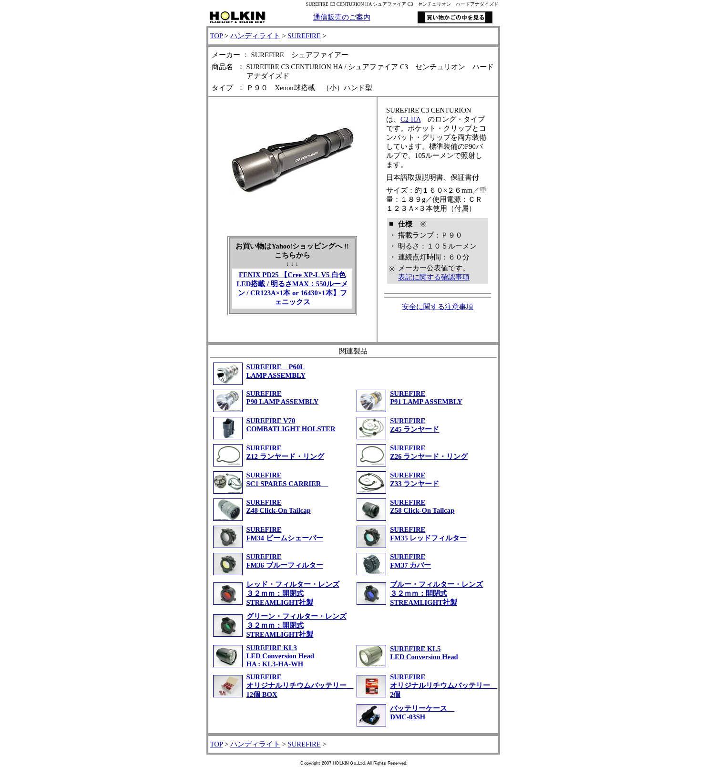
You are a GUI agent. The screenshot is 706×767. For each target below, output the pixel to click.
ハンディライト (255, 36)
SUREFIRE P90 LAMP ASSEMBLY (282, 397)
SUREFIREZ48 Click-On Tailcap (278, 506)
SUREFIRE (304, 36)
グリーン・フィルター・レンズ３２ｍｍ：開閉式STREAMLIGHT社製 (296, 625)
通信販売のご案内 (341, 17)
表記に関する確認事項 (434, 277)
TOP (216, 36)
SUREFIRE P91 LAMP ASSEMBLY (426, 397)
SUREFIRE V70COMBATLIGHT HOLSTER (291, 425)
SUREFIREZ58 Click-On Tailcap (422, 506)
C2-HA (410, 119)
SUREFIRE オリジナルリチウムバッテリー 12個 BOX (300, 685)
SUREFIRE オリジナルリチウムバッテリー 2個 (443, 685)
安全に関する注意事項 (437, 307)
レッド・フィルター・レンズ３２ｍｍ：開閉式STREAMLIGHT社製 (292, 593)
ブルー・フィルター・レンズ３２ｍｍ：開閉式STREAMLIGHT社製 (436, 593)
